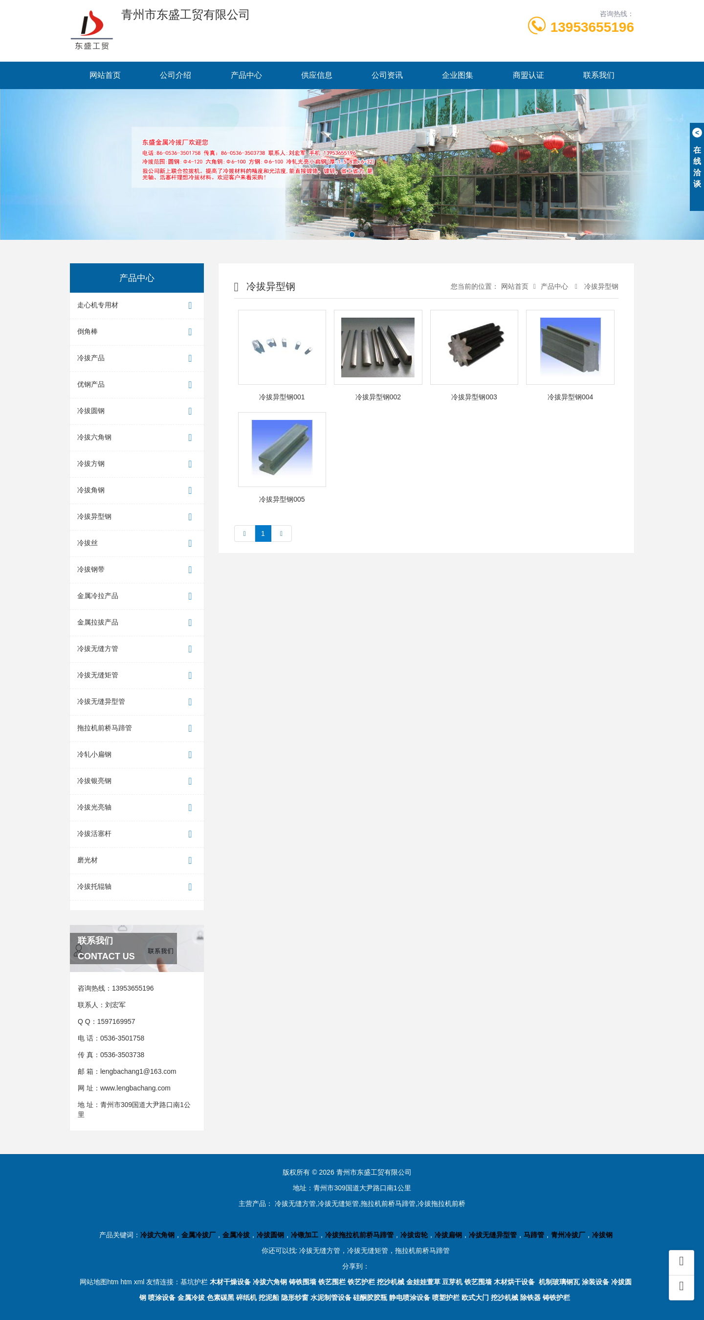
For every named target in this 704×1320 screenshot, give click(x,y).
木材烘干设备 (514, 1282)
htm (126, 1282)
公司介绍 (175, 75)
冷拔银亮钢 (137, 781)
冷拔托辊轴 (137, 887)
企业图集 (457, 75)
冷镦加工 (304, 1235)
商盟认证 (528, 75)
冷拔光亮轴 (137, 807)
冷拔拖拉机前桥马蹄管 (359, 1235)
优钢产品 (137, 385)
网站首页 (105, 75)
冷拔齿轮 (414, 1235)
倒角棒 (137, 332)
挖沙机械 (390, 1282)
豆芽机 (452, 1282)
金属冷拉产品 (137, 596)
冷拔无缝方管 (137, 649)
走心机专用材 (137, 305)
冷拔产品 (137, 358)
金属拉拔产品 (137, 622)
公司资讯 (387, 75)
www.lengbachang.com (135, 1088)
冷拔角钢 (137, 490)
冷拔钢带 (137, 570)
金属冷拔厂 (198, 1235)
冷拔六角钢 (137, 437)
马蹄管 (534, 1235)
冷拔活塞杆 (137, 834)
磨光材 (137, 860)
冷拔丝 (137, 543)
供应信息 (316, 75)
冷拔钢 (602, 1235)
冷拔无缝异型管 (137, 702)
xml (139, 1282)
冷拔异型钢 (137, 517)
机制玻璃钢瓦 (559, 1282)
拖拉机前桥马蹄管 (137, 728)
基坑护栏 (194, 1282)
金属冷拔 (236, 1235)
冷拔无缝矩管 (137, 675)
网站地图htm (99, 1282)
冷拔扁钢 (448, 1235)
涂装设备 (595, 1282)
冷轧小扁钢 (137, 755)
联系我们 (599, 75)
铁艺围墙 (478, 1282)
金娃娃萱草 (423, 1282)
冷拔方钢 (137, 464)
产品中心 (246, 75)
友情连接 (160, 1282)
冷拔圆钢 (137, 411)
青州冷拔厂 (568, 1235)
